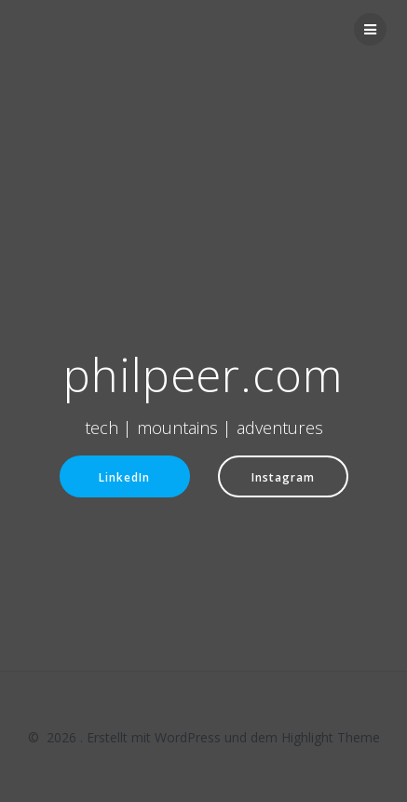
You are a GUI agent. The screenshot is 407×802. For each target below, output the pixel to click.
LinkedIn (124, 476)
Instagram (283, 476)
